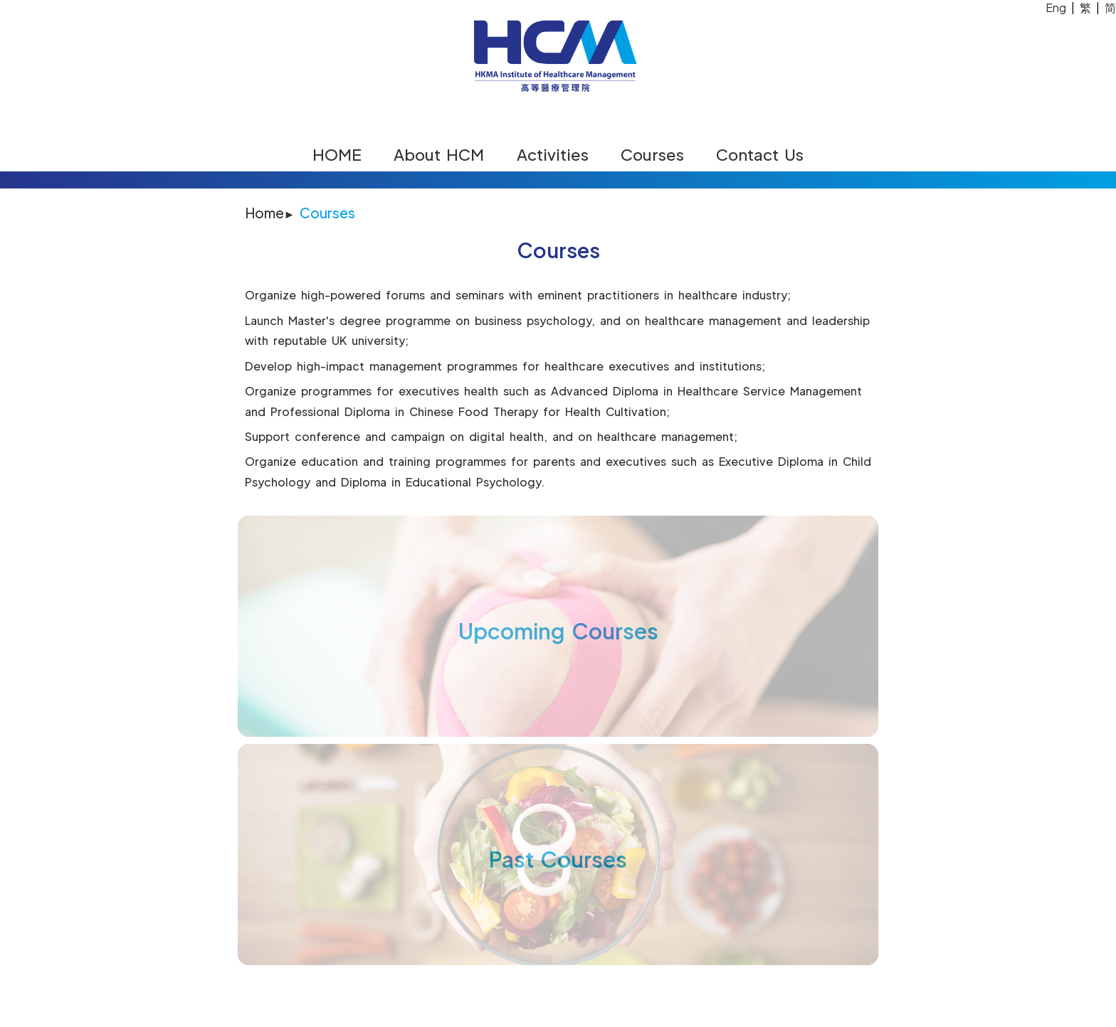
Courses (652, 154)
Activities (553, 154)
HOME (337, 154)
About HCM (439, 154)
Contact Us (760, 154)
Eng (1056, 7)
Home (264, 212)
